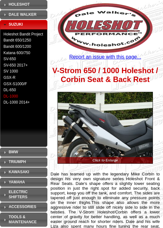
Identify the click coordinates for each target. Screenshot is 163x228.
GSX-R (9, 77)
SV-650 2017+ (15, 65)
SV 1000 (10, 71)
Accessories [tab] (19, 207)
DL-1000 (10, 96)
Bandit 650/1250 (17, 40)
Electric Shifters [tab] (14, 194)
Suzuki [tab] (12, 24)
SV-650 (9, 59)
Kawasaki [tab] (15, 172)
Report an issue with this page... (105, 57)
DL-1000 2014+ (16, 102)
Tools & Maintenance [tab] (19, 219)
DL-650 (9, 90)
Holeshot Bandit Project (23, 34)
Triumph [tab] (14, 162)
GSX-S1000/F (15, 84)
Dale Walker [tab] (19, 14)
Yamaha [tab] (13, 182)
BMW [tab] (10, 152)
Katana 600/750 (16, 53)
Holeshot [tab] (16, 4)
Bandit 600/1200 (17, 46)
